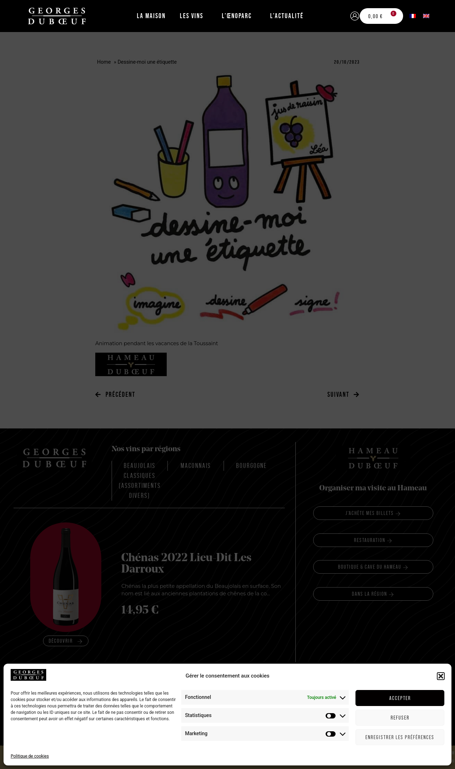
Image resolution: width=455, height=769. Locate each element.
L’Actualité (287, 16)
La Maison (151, 16)
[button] (440, 751)
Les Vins (191, 16)
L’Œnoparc (237, 16)
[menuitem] (412, 15)
